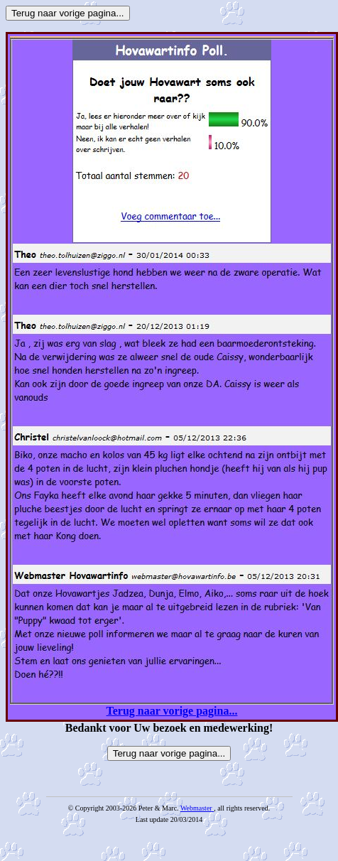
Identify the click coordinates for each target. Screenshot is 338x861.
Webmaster (196, 808)
